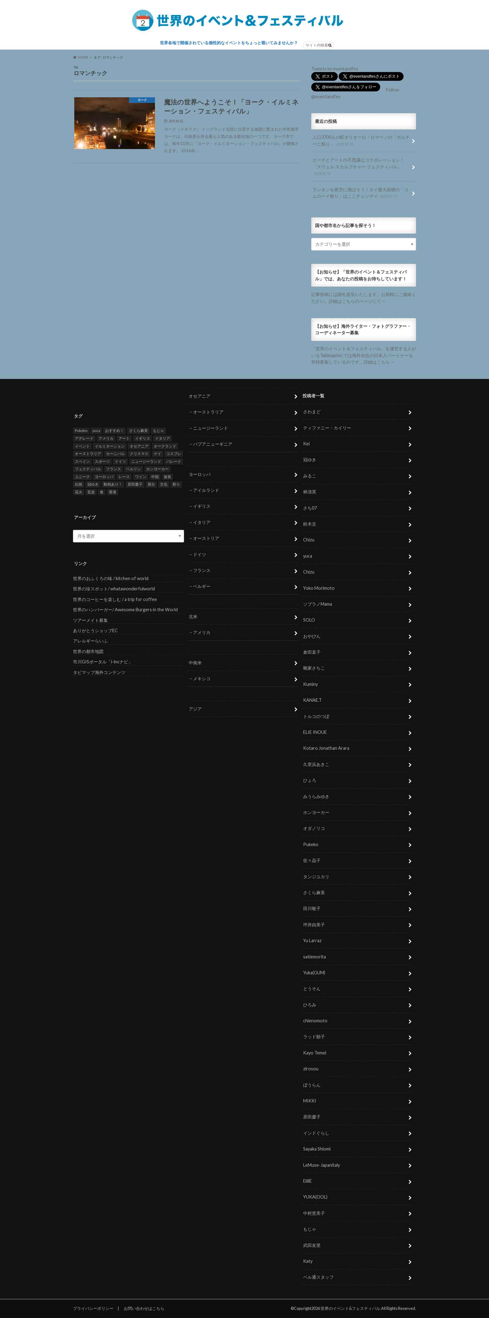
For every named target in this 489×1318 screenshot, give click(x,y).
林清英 (309, 492)
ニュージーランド (210, 428)
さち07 (310, 508)
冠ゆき (309, 460)
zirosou (310, 1069)
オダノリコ (314, 828)
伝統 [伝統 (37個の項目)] (78, 484)
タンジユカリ (316, 876)
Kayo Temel (314, 1052)
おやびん (312, 636)
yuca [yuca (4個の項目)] (96, 431)
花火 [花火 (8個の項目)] (78, 492)
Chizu (308, 540)
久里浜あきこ (316, 764)
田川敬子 (312, 908)
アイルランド (206, 490)
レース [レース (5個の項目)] (124, 476)
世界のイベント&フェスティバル (350, 1308)
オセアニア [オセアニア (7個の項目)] (139, 446)
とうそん (312, 988)
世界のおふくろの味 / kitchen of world (110, 578)
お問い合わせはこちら (144, 1308)
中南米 (195, 662)
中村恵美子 (314, 1213)
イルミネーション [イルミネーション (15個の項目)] (110, 446)
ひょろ (309, 780)
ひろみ (309, 1004)
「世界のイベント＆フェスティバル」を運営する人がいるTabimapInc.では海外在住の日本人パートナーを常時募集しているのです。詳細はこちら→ (363, 355)
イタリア (202, 522)
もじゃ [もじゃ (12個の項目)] (158, 431)
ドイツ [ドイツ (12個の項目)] (120, 461)
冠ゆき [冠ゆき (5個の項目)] (93, 484)
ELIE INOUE (315, 732)
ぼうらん (312, 1085)
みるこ (309, 475)
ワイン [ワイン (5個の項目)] (140, 476)
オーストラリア (208, 412)
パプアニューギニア (212, 444)
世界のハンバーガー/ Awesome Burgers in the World (125, 610)
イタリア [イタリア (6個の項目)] (162, 438)
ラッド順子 (314, 1036)
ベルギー (202, 586)
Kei (306, 443)
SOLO (309, 620)
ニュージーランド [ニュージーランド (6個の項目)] (146, 461)
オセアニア (200, 396)
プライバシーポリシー (93, 1308)
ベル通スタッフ (318, 1277)
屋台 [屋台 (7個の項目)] (151, 484)
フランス (202, 570)
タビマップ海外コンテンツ (99, 672)
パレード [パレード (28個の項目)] (173, 461)
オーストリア (206, 538)
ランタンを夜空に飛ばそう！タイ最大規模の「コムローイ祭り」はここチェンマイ (360, 193)
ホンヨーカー (316, 812)
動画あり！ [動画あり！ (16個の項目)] (113, 484)
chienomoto (315, 1021)
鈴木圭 (309, 523)
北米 (193, 616)
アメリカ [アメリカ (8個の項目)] (106, 438)
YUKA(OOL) (315, 1197)
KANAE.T (312, 700)
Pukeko (310, 844)
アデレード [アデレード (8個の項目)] (84, 438)
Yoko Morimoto (319, 588)
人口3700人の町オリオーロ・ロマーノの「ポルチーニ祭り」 (361, 140)
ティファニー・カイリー (327, 427)
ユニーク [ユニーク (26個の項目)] (82, 476)
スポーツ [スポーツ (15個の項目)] (102, 461)
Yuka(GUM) (314, 972)
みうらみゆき (316, 796)
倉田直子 (312, 652)
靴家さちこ (314, 668)
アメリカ (202, 632)
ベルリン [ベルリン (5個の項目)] (133, 469)
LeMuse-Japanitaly (321, 1165)
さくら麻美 (314, 892)
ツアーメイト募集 (90, 620)
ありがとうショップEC (95, 630)
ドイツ (199, 554)
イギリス (202, 506)
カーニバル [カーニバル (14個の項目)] (115, 454)
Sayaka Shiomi (317, 1149)
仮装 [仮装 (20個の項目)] (167, 476)
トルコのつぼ (316, 716)
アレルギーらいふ (90, 641)
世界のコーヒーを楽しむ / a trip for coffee (115, 599)
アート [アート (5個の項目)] (124, 438)
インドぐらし (316, 1133)
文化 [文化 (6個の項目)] (163, 484)
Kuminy (310, 684)
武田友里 (312, 1245)
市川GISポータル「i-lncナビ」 (103, 662)
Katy (307, 1261)
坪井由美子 (314, 924)
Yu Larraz (312, 940)
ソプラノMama (317, 604)
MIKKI (309, 1100)
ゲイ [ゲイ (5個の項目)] (157, 454)
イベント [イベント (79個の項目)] (82, 446)
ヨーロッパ (200, 474)
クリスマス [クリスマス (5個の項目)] (139, 454)
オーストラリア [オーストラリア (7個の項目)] (88, 454)
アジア (195, 708)
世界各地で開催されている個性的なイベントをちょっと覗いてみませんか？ (229, 42)
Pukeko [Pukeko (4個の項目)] (81, 431)
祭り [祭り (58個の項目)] (176, 484)
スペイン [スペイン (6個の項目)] (82, 461)
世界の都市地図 (88, 651)
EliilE (307, 1181)
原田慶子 (312, 1117)
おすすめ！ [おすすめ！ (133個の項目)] (114, 431)
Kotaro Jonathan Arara (326, 748)
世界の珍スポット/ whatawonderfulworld (114, 589)
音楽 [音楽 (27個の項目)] (91, 492)
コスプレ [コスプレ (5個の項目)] (173, 454)
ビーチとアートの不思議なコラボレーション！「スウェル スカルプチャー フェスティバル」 (358, 167)
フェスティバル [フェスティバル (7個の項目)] (88, 469)
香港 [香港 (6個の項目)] (112, 492)
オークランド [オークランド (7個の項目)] (165, 446)
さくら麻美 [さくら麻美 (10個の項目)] (138, 431)
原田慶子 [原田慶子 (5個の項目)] (135, 484)
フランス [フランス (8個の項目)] (113, 469)
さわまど (312, 411)
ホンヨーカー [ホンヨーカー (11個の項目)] (157, 469)
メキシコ (202, 678)
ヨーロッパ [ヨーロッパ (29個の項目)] (104, 476)
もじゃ (309, 1229)
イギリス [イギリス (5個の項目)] (142, 438)
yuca (307, 556)
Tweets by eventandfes (334, 68)
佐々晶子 (312, 860)
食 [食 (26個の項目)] (102, 492)
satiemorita (314, 956)
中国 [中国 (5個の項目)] (155, 476)
